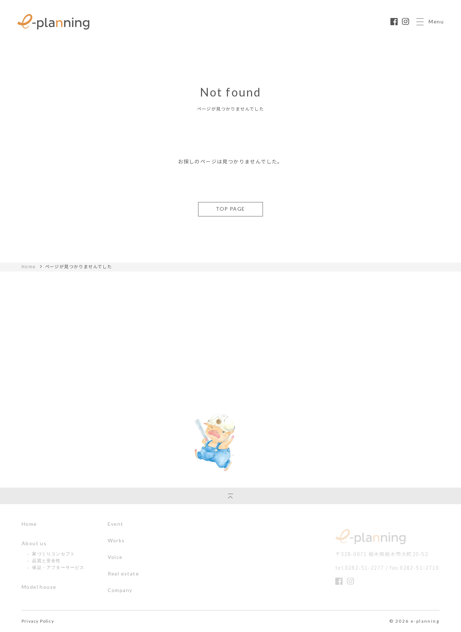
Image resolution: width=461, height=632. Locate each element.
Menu (430, 29)
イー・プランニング (371, 536)
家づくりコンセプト (53, 554)
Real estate (123, 573)
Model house (39, 587)
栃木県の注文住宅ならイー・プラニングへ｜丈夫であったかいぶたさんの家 (53, 29)
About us (34, 543)
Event (116, 523)
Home (29, 266)
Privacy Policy (38, 621)
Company (120, 590)
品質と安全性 (46, 561)
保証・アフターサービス (58, 567)
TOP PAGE (230, 209)
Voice (115, 557)
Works (116, 540)
